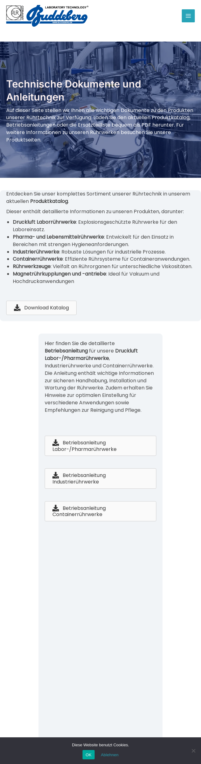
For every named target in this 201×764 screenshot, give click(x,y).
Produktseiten (23, 139)
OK (89, 755)
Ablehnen (109, 755)
